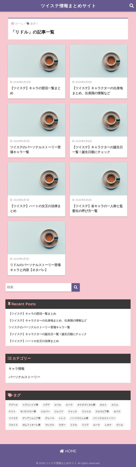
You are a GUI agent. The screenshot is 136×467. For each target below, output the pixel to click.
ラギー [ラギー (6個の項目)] (62, 425)
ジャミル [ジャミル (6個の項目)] (86, 411)
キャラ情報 (16, 369)
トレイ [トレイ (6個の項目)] (62, 418)
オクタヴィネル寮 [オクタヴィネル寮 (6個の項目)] (86, 404)
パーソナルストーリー (24, 377)
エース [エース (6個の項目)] (69, 404)
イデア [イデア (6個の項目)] (46, 404)
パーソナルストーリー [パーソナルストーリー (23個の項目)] (104, 418)
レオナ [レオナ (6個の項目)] (108, 425)
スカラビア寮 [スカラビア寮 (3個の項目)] (102, 411)
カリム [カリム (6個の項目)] (114, 404)
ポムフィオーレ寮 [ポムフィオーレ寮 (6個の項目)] (31, 425)
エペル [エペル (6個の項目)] (57, 404)
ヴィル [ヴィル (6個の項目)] (119, 425)
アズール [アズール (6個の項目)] (13, 404)
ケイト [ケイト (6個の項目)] (12, 411)
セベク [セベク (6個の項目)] (117, 411)
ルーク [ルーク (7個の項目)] (96, 425)
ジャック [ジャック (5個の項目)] (72, 411)
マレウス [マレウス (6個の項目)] (49, 425)
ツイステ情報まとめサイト (68, 5)
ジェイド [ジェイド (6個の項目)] (58, 411)
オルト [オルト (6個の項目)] (103, 404)
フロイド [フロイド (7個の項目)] (13, 425)
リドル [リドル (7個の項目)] (73, 425)
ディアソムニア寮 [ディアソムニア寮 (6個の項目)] (31, 418)
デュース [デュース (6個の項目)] (49, 418)
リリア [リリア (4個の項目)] (85, 425)
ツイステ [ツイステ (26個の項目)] (13, 418)
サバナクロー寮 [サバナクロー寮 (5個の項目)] (28, 411)
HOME (68, 451)
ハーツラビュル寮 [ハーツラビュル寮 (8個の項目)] (79, 418)
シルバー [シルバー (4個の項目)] (45, 411)
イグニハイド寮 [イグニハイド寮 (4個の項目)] (30, 404)
